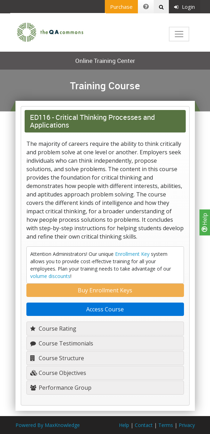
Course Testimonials (61, 343)
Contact (144, 425)
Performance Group (60, 387)
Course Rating (53, 328)
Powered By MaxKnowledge (47, 425)
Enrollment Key (132, 254)
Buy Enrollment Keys (105, 290)
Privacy (187, 425)
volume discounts (50, 276)
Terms (165, 425)
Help (205, 222)
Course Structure (57, 358)
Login (184, 6)
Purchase (121, 6)
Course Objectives (58, 373)
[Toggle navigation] (179, 34)
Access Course (105, 309)
